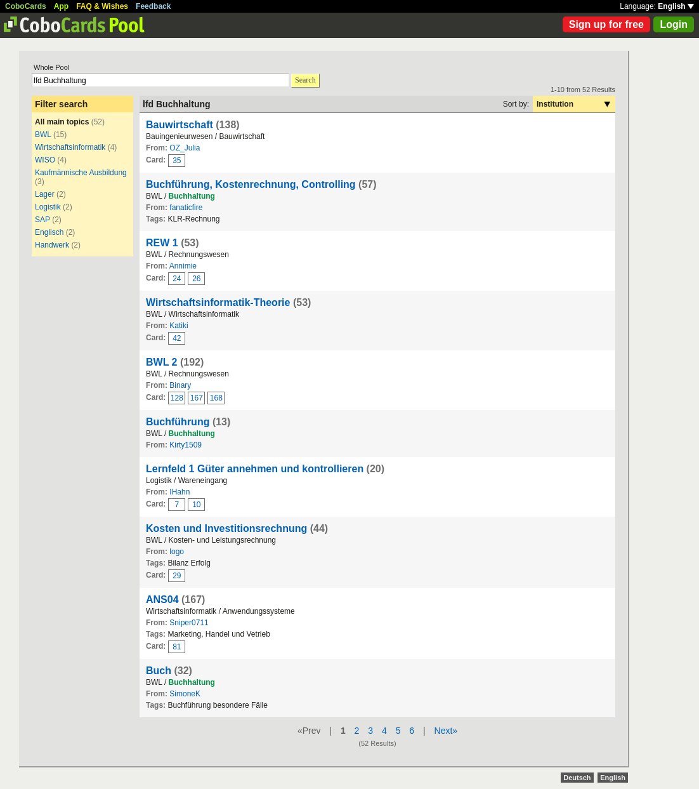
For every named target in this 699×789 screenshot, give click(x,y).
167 (196, 398)
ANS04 (162, 599)
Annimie (183, 266)
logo (176, 551)
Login (674, 24)
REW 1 (162, 242)
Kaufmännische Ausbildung (81, 172)
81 (177, 646)
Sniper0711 (188, 622)
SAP (42, 219)
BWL (43, 134)
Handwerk (52, 245)
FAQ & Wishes (102, 6)
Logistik (48, 206)
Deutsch (577, 777)
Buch (158, 670)
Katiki (178, 325)
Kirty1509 (185, 445)
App (61, 6)
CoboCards (25, 6)
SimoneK (184, 693)
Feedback (153, 6)
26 (196, 278)
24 (177, 278)
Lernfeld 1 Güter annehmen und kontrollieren (254, 468)
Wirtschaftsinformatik (70, 147)
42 (177, 338)
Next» (446, 731)
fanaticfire (185, 207)
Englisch (49, 232)
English (676, 6)
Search (305, 80)
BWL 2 (161, 362)
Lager (45, 194)
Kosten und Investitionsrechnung (226, 528)
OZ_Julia (184, 147)
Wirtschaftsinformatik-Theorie (218, 302)
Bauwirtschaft (179, 124)
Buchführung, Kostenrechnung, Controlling (251, 184)
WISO (45, 160)
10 (196, 504)
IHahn (179, 491)
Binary (180, 385)
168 (216, 398)
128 (177, 398)
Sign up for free (606, 24)
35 (177, 160)
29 (177, 575)
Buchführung (177, 421)
